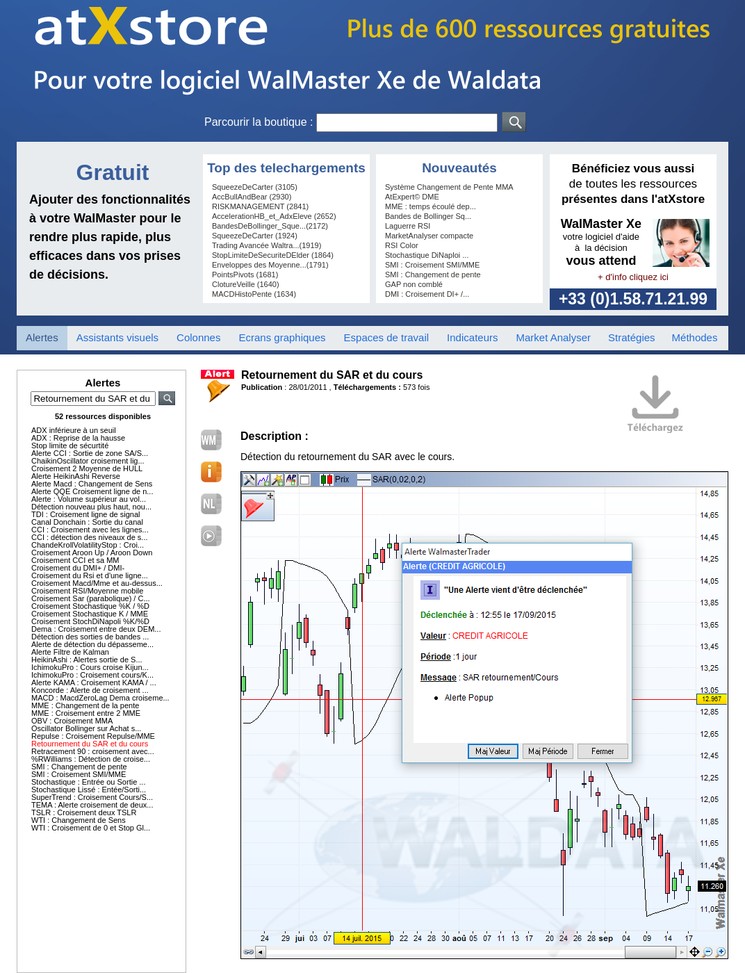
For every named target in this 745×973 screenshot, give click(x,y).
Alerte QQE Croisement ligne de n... (92, 491)
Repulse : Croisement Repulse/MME (93, 736)
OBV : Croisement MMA (72, 721)
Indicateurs (472, 337)
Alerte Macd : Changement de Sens (91, 484)
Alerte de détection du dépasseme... (92, 644)
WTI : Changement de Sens (78, 820)
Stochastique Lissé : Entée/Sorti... (88, 789)
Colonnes (198, 337)
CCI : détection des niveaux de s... (89, 537)
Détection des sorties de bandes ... (90, 636)
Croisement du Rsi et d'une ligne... (89, 575)
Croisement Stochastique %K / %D (90, 606)
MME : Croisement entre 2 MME (85, 713)
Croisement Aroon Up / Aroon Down (91, 552)
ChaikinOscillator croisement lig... (88, 461)
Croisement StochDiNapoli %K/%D (90, 621)
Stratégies (631, 337)
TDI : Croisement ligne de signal (85, 514)
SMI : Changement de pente (79, 766)
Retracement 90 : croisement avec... (92, 751)
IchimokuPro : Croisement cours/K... (92, 675)
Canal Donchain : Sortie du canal (87, 522)
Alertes (42, 337)
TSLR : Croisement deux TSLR (83, 812)
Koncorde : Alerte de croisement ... (90, 690)
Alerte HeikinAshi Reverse (75, 476)
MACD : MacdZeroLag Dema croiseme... (100, 698)
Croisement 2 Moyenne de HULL (86, 468)
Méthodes (695, 337)
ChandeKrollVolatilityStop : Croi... (87, 545)
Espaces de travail (386, 337)
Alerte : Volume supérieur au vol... (88, 499)
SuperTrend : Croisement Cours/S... (92, 797)
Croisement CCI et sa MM (75, 560)
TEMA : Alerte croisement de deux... (92, 805)
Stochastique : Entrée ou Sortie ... (88, 782)
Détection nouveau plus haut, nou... (91, 506)
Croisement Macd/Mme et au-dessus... (97, 583)
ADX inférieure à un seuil (73, 430)
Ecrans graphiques (281, 337)
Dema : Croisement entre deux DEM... (96, 629)
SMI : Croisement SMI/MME (78, 774)
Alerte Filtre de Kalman (70, 652)
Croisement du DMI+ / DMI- (77, 568)
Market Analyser (553, 337)
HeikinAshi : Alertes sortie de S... (86, 659)
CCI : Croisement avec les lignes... (90, 529)
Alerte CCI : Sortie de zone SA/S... (89, 453)
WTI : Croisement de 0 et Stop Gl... (90, 828)
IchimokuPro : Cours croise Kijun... (90, 667)
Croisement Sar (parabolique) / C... (90, 598)
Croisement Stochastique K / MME (89, 614)
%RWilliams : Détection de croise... (90, 759)
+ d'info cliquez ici (633, 277)
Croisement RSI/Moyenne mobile (87, 591)
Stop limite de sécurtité (69, 445)
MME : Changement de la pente (85, 705)
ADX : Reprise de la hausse (78, 438)
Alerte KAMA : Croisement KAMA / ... (93, 682)
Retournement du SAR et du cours (89, 743)
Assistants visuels (117, 337)
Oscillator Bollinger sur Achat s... (86, 728)
